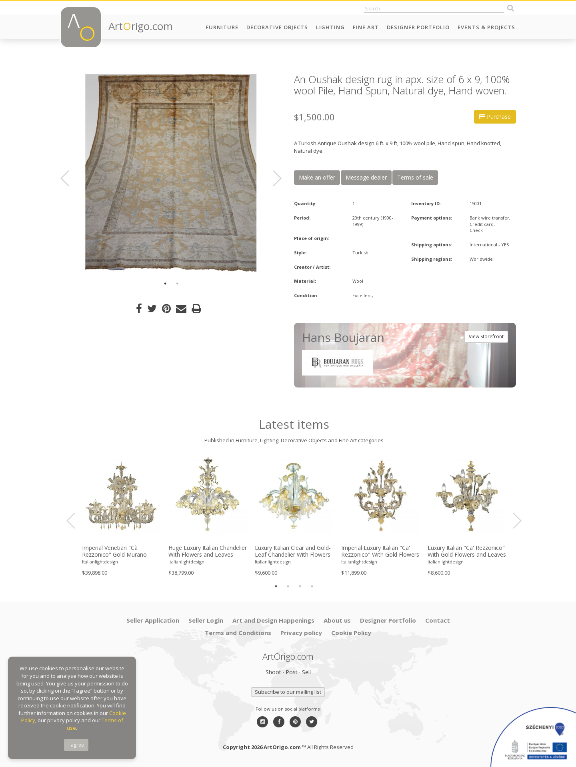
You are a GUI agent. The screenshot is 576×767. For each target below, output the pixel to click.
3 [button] (300, 586)
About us (337, 620)
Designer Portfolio (418, 27)
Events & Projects (486, 27)
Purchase (495, 116)
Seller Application (152, 620)
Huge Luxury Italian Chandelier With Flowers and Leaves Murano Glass (207, 551)
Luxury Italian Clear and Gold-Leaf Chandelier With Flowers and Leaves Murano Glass (293, 551)
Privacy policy (301, 633)
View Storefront (486, 336)
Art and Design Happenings (273, 620)
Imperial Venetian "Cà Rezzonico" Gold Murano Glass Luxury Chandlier (114, 551)
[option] (171, 174)
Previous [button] (70, 178)
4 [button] (312, 586)
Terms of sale (415, 177)
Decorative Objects (277, 27)
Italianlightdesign (100, 562)
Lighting (330, 27)
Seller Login (205, 620)
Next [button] (272, 178)
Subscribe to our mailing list (288, 691)
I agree (76, 744)
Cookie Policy (351, 633)
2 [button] (177, 284)
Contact (437, 620)
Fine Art (366, 27)
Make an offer (317, 177)
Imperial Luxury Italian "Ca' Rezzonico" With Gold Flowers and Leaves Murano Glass (380, 551)
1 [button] (165, 284)
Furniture (222, 27)
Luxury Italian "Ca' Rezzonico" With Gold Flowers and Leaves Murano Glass (467, 551)
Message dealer (366, 177)
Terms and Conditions (238, 633)
